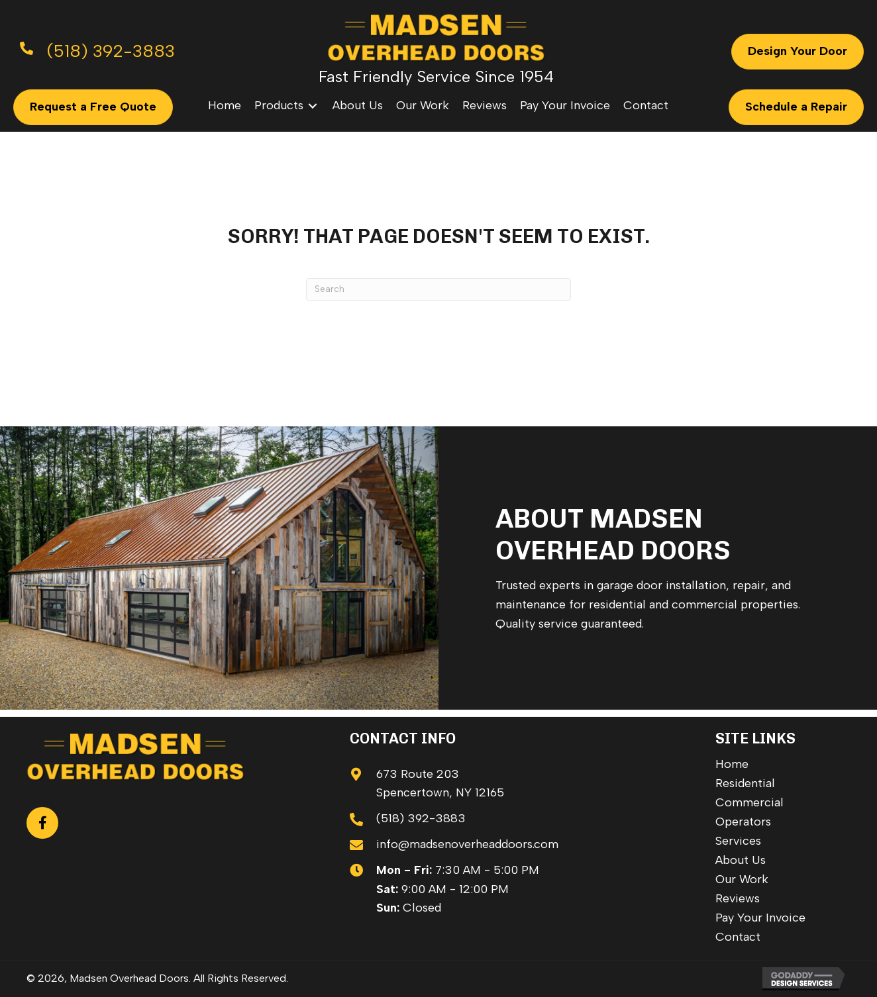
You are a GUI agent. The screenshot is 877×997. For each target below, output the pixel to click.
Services (738, 840)
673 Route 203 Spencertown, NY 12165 (440, 783)
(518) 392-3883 (421, 818)
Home (731, 764)
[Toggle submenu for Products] (313, 105)
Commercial (749, 802)
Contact (737, 936)
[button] (42, 823)
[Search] (438, 289)
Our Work (741, 879)
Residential (745, 783)
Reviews (737, 898)
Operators (743, 821)
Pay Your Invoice (760, 917)
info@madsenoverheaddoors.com (467, 844)
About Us (740, 860)
